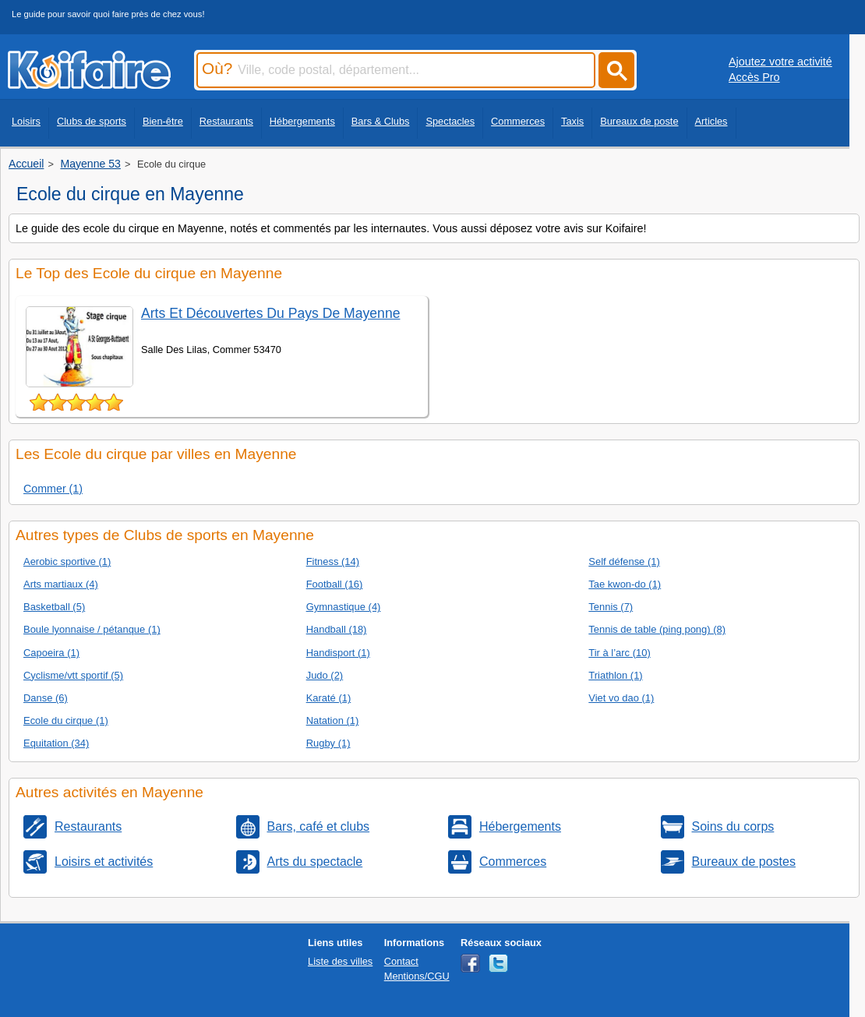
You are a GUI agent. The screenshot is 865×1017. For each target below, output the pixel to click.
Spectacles (450, 121)
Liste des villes (340, 961)
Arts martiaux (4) (60, 584)
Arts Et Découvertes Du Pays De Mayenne (270, 313)
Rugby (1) (328, 743)
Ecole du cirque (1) (65, 720)
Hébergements (302, 121)
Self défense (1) (623, 561)
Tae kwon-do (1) (624, 584)
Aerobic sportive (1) (67, 561)
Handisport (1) (338, 653)
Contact (401, 961)
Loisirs (26, 121)
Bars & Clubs (380, 121)
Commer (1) (53, 488)
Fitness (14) (332, 561)
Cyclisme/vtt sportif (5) (73, 675)
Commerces (518, 121)
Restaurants (226, 121)
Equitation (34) (56, 743)
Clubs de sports (91, 121)
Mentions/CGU (417, 976)
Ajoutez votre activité (780, 61)
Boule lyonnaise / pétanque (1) (92, 629)
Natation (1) (332, 720)
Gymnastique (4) (343, 607)
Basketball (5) (54, 607)
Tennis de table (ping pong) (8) (657, 629)
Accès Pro (754, 77)
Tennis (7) (610, 607)
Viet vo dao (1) (621, 698)
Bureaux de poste (639, 121)
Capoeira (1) (51, 653)
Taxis (572, 121)
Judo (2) (325, 675)
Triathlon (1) (615, 675)
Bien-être (163, 121)
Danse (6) (45, 698)
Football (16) (334, 584)
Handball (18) (336, 629)
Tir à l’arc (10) (619, 653)
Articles (711, 121)
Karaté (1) (328, 698)
